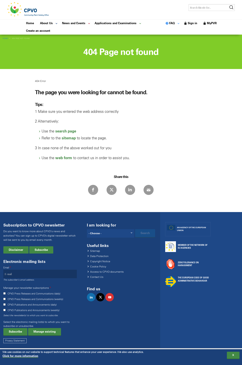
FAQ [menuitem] (172, 23)
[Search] (110, 233)
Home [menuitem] (30, 23)
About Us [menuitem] (46, 23)
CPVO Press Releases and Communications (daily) (34, 293)
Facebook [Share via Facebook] (93, 190)
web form (63, 158)
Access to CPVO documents (107, 271)
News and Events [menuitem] (73, 23)
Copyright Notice (100, 261)
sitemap (69, 138)
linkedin (92, 300)
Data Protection (99, 256)
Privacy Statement (15, 340)
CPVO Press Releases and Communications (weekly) (35, 299)
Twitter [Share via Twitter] (112, 190)
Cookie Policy (98, 266)
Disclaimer (16, 250)
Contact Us (96, 277)
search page (65, 131)
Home (5, 38)
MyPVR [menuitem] (212, 23)
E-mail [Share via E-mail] (149, 190)
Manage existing (44, 331)
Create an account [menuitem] (38, 30)
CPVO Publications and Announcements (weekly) (33, 310)
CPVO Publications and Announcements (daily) (32, 304)
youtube (111, 300)
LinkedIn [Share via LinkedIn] (130, 190)
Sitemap (95, 251)
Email (6, 267)
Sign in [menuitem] (192, 23)
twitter (102, 300)
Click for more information (20, 356)
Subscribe (41, 250)
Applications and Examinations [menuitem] (115, 23)
